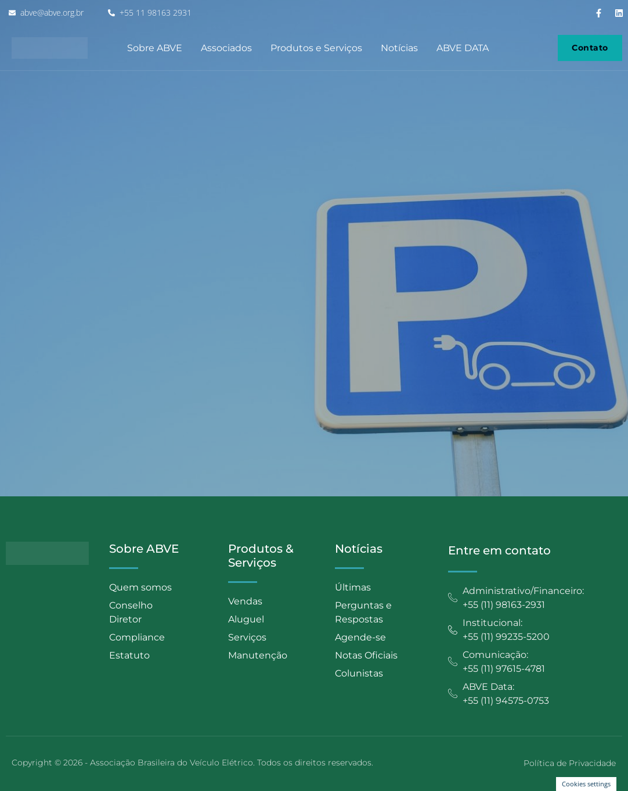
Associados (226, 47)
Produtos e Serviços (316, 47)
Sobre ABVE (154, 47)
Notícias (399, 47)
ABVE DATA (462, 47)
